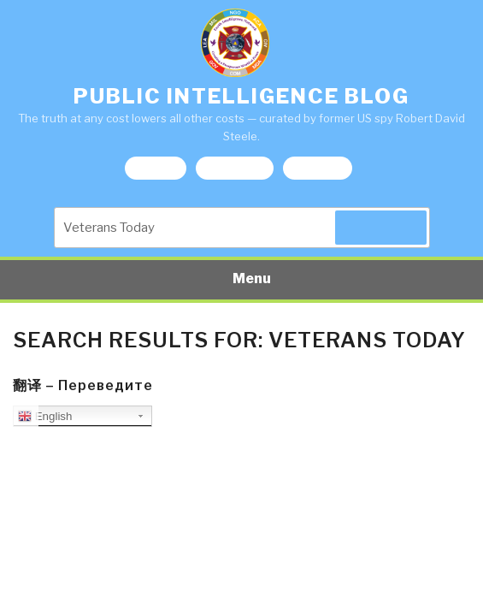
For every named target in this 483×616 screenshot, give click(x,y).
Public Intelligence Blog (241, 96)
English (45, 417)
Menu (241, 278)
